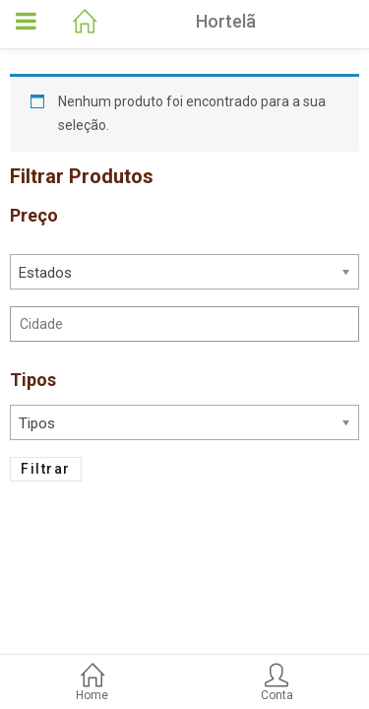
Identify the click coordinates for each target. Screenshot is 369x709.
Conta (277, 684)
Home (92, 684)
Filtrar (46, 469)
